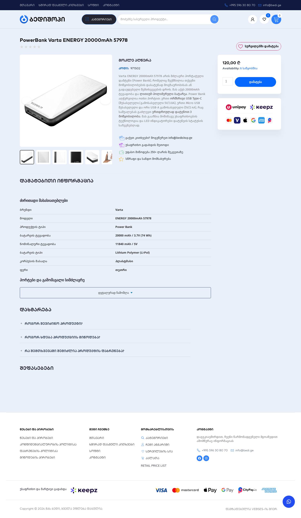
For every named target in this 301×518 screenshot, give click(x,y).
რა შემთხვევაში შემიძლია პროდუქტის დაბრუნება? (74, 351)
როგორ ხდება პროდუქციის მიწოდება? (62, 337)
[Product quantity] (228, 81)
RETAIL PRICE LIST (153, 465)
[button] (105, 323)
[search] (163, 19)
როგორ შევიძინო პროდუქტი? (53, 323)
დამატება (255, 82)
